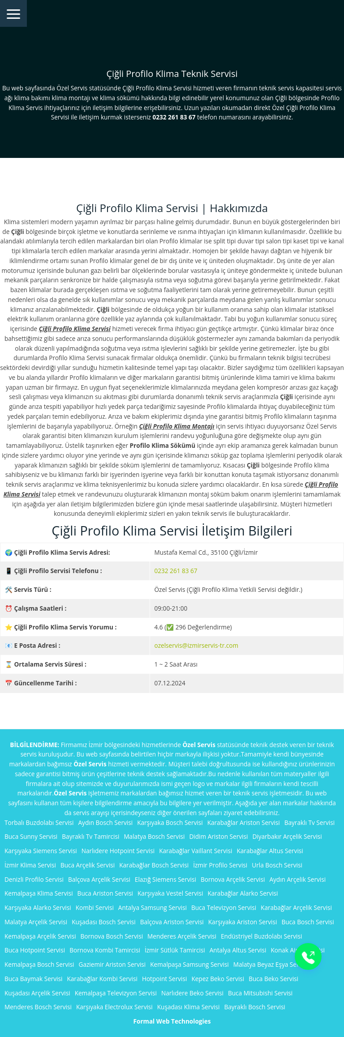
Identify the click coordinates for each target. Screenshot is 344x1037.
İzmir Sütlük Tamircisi (175, 950)
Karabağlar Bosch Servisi (154, 865)
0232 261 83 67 (176, 570)
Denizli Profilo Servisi (34, 879)
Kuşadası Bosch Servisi (104, 922)
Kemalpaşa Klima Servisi (38, 893)
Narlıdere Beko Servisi (192, 993)
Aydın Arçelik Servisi (297, 879)
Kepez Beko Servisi (217, 978)
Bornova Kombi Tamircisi (104, 950)
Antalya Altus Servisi (238, 950)
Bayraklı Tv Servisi (309, 822)
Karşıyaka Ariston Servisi (242, 922)
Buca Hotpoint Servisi (34, 950)
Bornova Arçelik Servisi (233, 879)
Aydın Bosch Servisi (105, 822)
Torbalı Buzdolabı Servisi (39, 822)
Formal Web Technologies (172, 1021)
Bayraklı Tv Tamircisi (90, 836)
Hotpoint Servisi (164, 978)
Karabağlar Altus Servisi (269, 850)
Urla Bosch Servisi (277, 865)
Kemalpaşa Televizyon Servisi (116, 993)
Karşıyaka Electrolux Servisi (114, 1007)
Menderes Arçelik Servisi (181, 936)
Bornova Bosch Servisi (112, 936)
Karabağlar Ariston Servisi (243, 822)
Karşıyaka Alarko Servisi (37, 907)
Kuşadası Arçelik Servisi (37, 993)
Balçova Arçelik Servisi (99, 879)
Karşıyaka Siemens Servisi (40, 850)
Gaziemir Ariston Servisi (112, 964)
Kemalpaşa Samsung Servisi (189, 964)
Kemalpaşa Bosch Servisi (39, 964)
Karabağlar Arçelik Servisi (296, 907)
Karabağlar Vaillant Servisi (195, 850)
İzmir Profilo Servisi (220, 865)
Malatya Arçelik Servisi (35, 922)
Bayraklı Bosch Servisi (254, 1007)
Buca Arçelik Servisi (87, 865)
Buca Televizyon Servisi (223, 907)
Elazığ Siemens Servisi (165, 879)
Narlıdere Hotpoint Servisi (118, 850)
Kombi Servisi (95, 907)
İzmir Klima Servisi (30, 865)
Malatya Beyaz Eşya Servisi (270, 964)
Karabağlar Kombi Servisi (102, 978)
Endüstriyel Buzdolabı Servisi (261, 936)
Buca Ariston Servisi (105, 893)
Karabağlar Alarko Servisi (242, 893)
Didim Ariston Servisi (218, 836)
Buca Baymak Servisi (33, 978)
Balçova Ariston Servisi (172, 922)
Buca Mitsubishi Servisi (260, 993)
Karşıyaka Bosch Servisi (170, 822)
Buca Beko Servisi (273, 978)
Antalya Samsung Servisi (152, 907)
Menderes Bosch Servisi (38, 1007)
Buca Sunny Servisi (30, 836)
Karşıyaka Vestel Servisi (170, 893)
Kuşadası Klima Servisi (188, 1007)
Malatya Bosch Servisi (154, 836)
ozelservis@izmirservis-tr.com (197, 645)
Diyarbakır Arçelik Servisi (287, 836)
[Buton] (308, 956)
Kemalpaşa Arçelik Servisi (40, 936)
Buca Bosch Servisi (307, 922)
